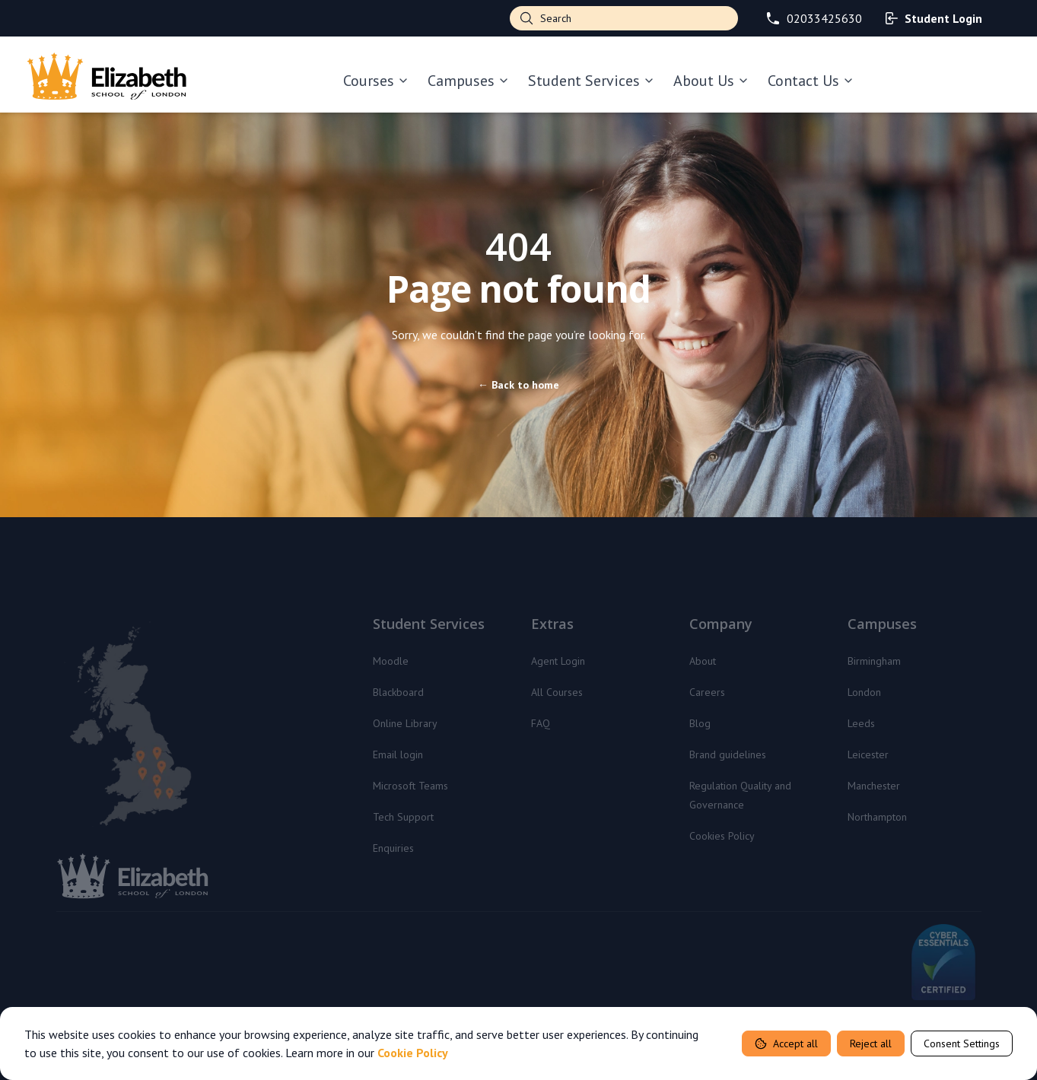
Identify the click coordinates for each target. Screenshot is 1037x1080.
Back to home (518, 385)
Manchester (874, 786)
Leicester (868, 754)
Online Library (405, 723)
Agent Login (558, 661)
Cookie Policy (412, 1052)
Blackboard (398, 692)
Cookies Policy (722, 836)
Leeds (861, 723)
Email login (398, 754)
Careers (707, 692)
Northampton (877, 817)
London (864, 692)
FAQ (540, 723)
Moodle (391, 661)
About (702, 661)
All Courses (557, 692)
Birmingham (874, 661)
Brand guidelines (727, 754)
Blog (700, 723)
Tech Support (403, 817)
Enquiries (393, 848)
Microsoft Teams (410, 786)
